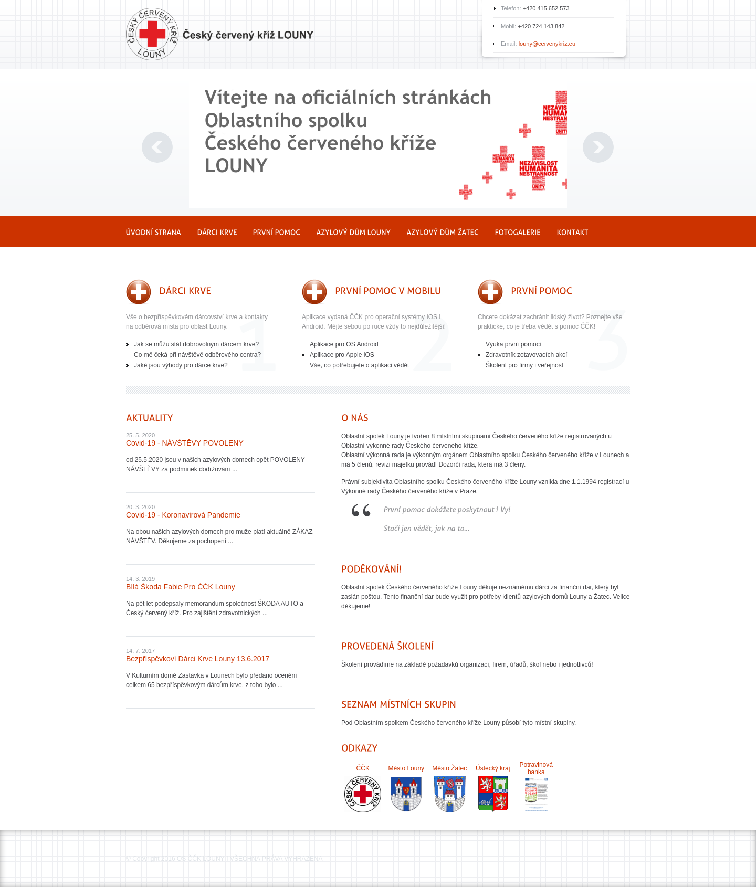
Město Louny (406, 768)
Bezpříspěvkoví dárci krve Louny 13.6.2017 (197, 658)
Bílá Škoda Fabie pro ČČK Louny (180, 587)
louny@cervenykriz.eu (547, 43)
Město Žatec (449, 768)
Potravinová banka (536, 768)
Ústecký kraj (493, 768)
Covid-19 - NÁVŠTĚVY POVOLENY (185, 443)
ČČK (363, 768)
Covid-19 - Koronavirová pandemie (183, 515)
